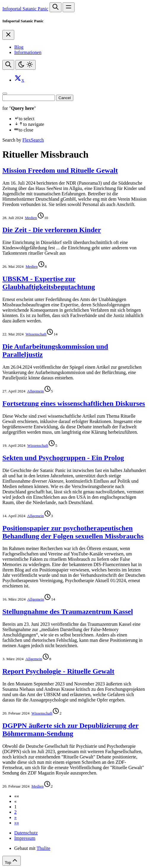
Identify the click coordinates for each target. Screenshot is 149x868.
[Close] (8, 35)
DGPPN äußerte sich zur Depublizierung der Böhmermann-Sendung (70, 729)
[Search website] (55, 7)
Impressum (24, 838)
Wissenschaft (36, 334)
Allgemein (35, 391)
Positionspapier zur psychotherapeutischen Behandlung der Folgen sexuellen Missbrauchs (73, 532)
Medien (31, 218)
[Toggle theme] (25, 65)
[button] (16, 796)
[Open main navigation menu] (68, 7)
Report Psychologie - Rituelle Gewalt (58, 671)
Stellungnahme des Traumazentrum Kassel (67, 611)
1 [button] (15, 806)
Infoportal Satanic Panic (25, 8)
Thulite (43, 848)
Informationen (28, 52)
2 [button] (15, 812)
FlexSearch (33, 139)
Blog (18, 47)
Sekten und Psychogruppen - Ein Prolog (63, 458)
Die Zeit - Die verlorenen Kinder (51, 230)
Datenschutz (26, 832)
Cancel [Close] (64, 98)
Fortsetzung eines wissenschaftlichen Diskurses (73, 403)
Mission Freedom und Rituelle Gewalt (60, 170)
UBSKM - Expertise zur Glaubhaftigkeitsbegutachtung (48, 283)
